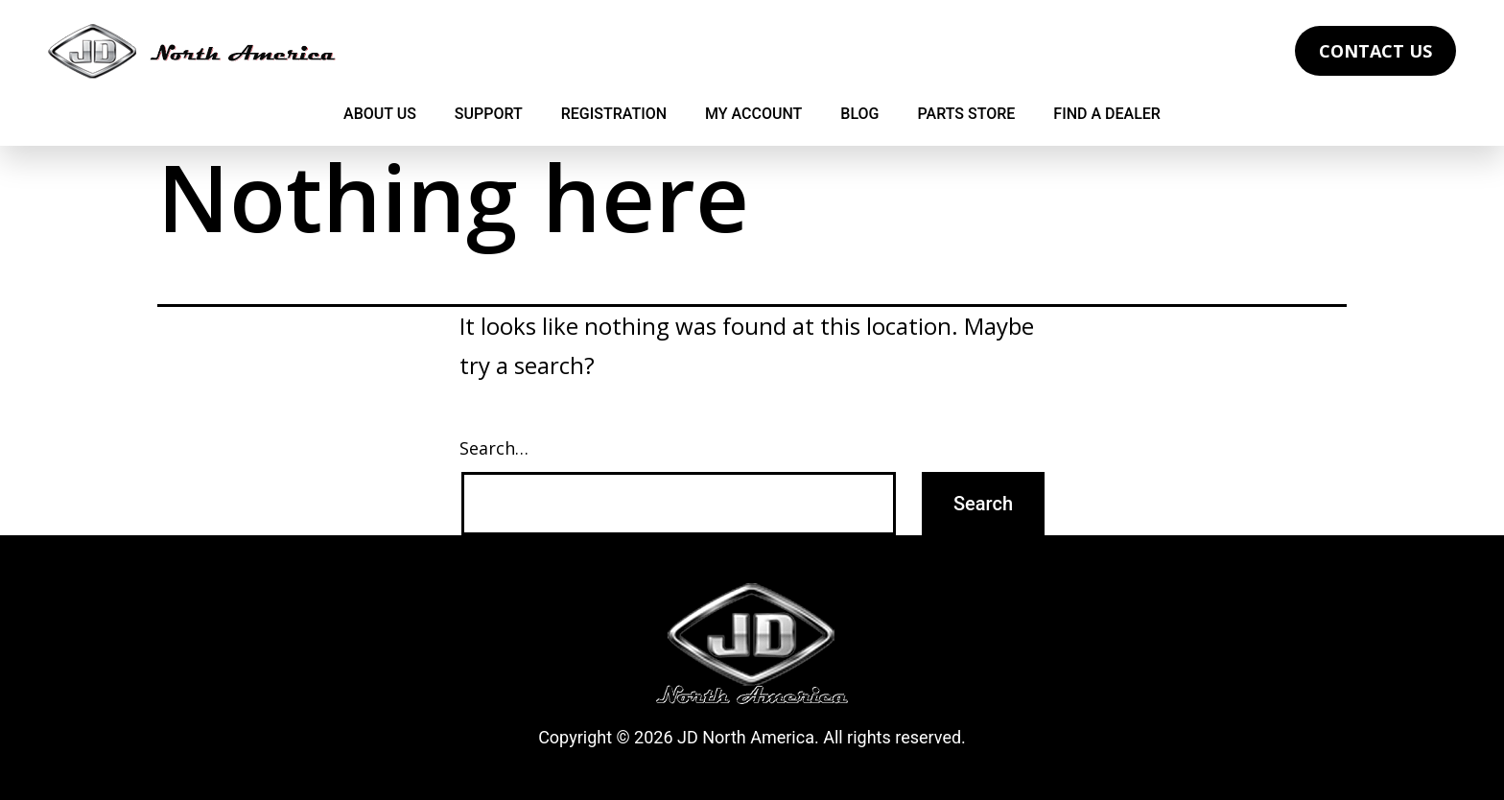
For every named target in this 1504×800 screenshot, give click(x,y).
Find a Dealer (1107, 114)
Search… (494, 447)
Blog (859, 114)
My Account (753, 114)
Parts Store (967, 114)
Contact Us (1375, 50)
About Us (379, 114)
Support (489, 114)
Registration (614, 114)
